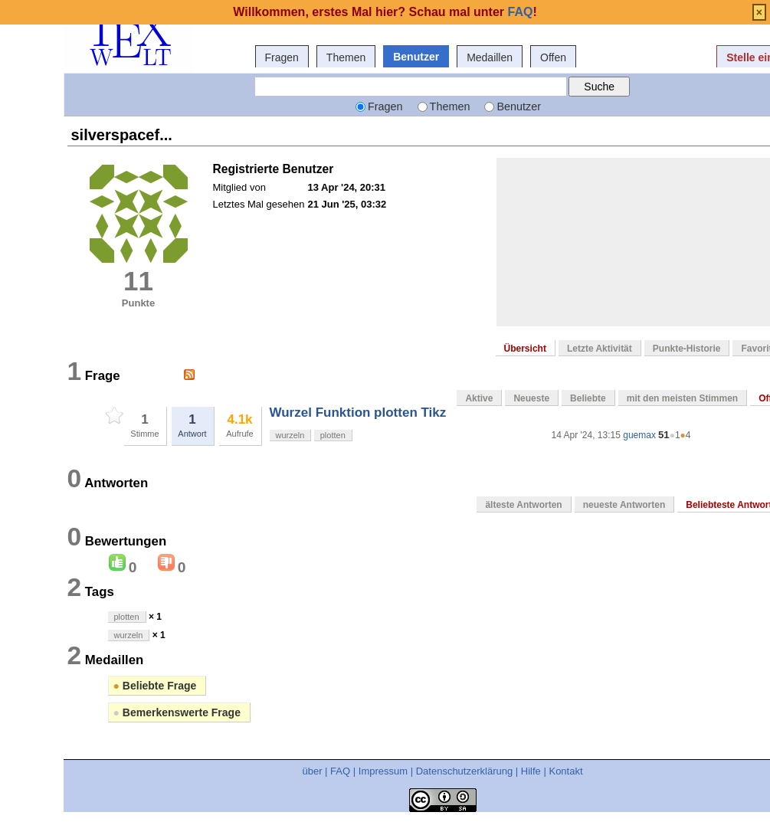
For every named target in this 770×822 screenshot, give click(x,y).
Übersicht (525, 348)
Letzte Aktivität (599, 348)
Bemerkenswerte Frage (177, 712)
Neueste (531, 398)
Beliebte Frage (155, 686)
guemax (639, 435)
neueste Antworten (624, 504)
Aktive (479, 398)
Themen (345, 57)
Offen (553, 57)
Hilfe (531, 771)
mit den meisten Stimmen (682, 398)
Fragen (282, 57)
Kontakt (565, 771)
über (312, 771)
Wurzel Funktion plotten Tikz (358, 412)
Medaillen (490, 57)
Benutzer (416, 57)
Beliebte (588, 398)
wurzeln (290, 435)
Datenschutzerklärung (464, 771)
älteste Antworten (523, 504)
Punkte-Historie (687, 348)
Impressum (383, 771)
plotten (333, 435)
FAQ (340, 771)
